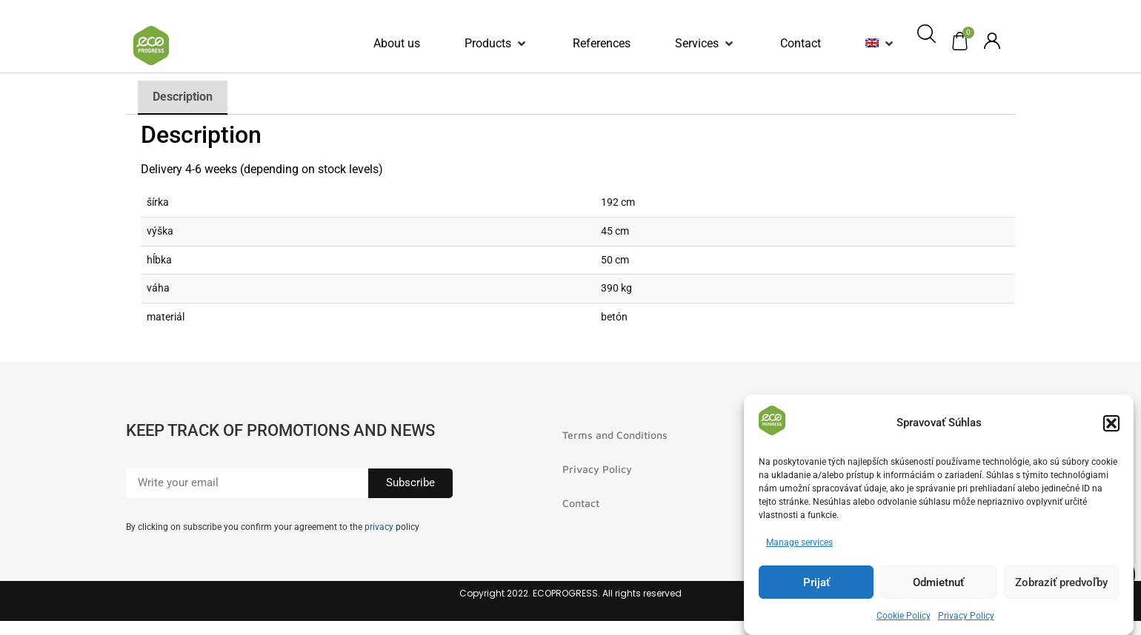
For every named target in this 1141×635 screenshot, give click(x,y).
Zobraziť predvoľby (1061, 582)
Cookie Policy (903, 616)
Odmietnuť (938, 582)
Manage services (799, 542)
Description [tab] (183, 97)
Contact (580, 503)
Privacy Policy (966, 616)
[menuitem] (872, 44)
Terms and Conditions (615, 435)
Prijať (816, 582)
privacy (379, 527)
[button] (1111, 423)
